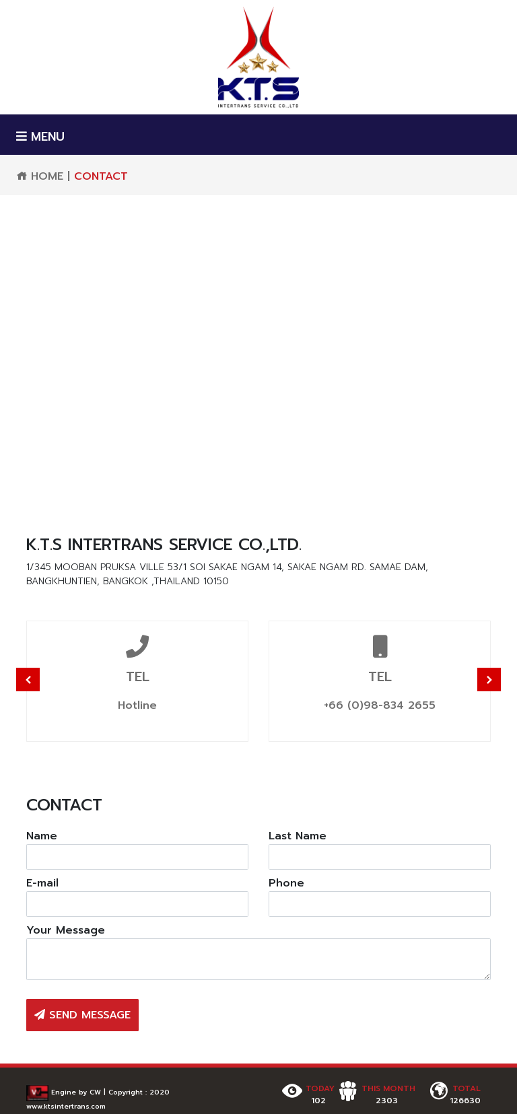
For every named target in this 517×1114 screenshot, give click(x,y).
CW (95, 1092)
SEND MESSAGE (82, 1015)
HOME (39, 176)
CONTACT (101, 176)
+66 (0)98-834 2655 (380, 705)
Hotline (137, 705)
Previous (28, 679)
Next (489, 679)
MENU (40, 137)
